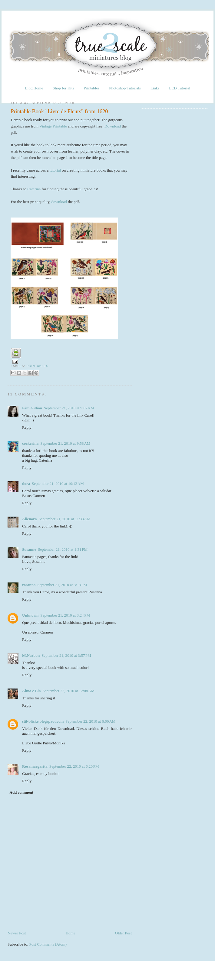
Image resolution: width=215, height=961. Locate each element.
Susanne (29, 549)
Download (112, 126)
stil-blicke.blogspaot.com (43, 721)
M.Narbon (31, 655)
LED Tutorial (179, 88)
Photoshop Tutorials (125, 88)
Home (70, 933)
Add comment (21, 792)
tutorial (55, 170)
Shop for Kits (63, 88)
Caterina (34, 189)
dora (26, 483)
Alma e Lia (31, 691)
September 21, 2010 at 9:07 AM (69, 408)
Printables (91, 88)
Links (155, 88)
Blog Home (34, 88)
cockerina (30, 443)
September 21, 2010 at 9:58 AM (65, 443)
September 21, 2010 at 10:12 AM (58, 483)
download (59, 201)
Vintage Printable (53, 126)
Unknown (30, 615)
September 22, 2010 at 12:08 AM (68, 691)
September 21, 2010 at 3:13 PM (62, 584)
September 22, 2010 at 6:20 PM (74, 766)
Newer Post (17, 933)
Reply (26, 427)
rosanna (29, 584)
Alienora (29, 519)
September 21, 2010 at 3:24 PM (65, 615)
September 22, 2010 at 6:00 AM (90, 721)
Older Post (123, 933)
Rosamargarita (35, 766)
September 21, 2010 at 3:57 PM (66, 655)
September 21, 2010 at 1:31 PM (63, 549)
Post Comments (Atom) (48, 944)
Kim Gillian (32, 408)
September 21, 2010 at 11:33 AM (64, 519)
